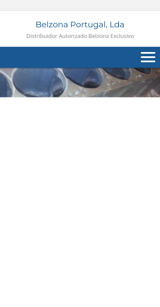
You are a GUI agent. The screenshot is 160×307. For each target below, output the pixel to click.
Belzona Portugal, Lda (80, 30)
